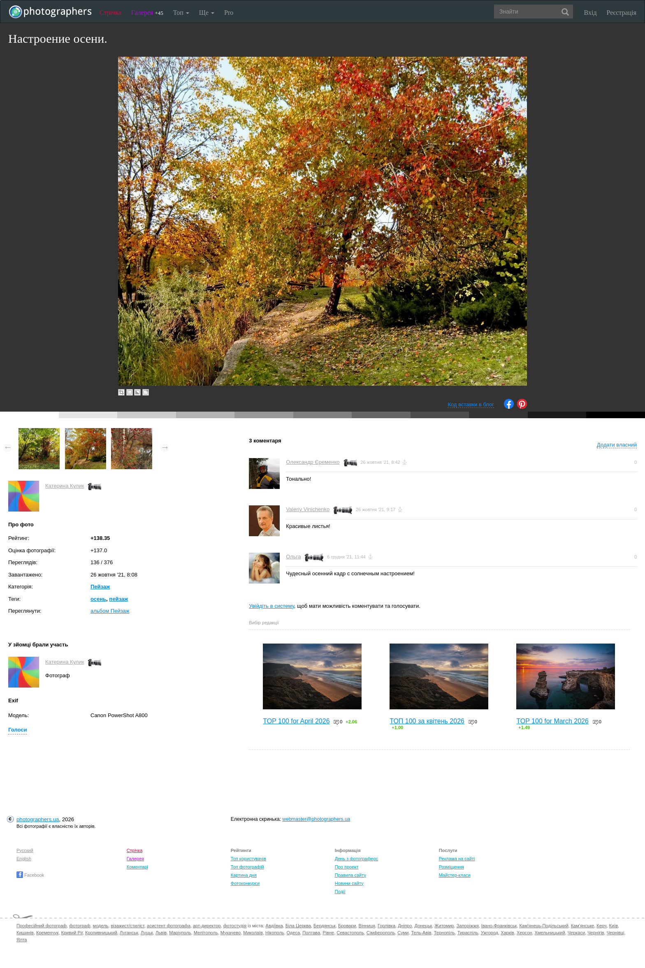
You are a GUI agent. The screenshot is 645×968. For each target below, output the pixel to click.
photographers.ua (37, 819)
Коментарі (137, 866)
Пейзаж (100, 587)
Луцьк (147, 932)
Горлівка (386, 925)
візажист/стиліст (127, 925)
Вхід (590, 12)
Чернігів (595, 932)
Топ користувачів (248, 858)
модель (101, 925)
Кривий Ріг (72, 932)
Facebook (30, 875)
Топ (181, 12)
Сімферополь (381, 932)
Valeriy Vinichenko (307, 509)
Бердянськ (324, 925)
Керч (601, 925)
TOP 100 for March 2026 (552, 721)
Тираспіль (467, 932)
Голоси (17, 730)
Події (340, 891)
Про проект (346, 866)
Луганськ (129, 932)
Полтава (311, 932)
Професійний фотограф (41, 925)
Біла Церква (298, 925)
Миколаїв (253, 932)
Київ (613, 925)
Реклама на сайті (457, 858)
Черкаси (576, 932)
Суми (402, 932)
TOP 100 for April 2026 (296, 721)
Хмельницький (549, 932)
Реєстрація (621, 12)
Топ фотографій (247, 866)
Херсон (524, 932)
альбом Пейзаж (110, 611)
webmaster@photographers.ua (316, 819)
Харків (507, 932)
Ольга (293, 556)
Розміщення (451, 866)
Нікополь (274, 932)
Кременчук (47, 932)
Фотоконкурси (245, 883)
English (23, 858)
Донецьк (423, 925)
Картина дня (244, 875)
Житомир (444, 925)
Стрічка (110, 12)
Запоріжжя (468, 925)
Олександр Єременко (312, 462)
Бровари (347, 925)
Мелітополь (206, 932)
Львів (161, 932)
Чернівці (615, 932)
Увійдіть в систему (271, 606)
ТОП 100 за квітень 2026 (427, 721)
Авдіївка (274, 925)
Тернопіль (444, 932)
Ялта (21, 939)
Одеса (293, 932)
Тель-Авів (421, 932)
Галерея (147, 12)
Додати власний (617, 445)
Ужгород (489, 932)
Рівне (328, 932)
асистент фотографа (168, 925)
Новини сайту (349, 883)
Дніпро (405, 925)
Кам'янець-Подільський (543, 925)
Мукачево (230, 932)
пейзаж (118, 599)
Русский (24, 850)
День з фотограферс (356, 858)
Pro (228, 12)
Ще (206, 12)
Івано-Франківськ (499, 925)
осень (98, 599)
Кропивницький (101, 932)
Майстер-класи (455, 875)
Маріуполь (180, 932)
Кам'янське (582, 925)
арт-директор (207, 925)
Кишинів (25, 932)
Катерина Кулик (64, 486)
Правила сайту (350, 875)
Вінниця (367, 925)
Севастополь (350, 932)
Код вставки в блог (471, 404)
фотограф (79, 925)
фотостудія (235, 925)
